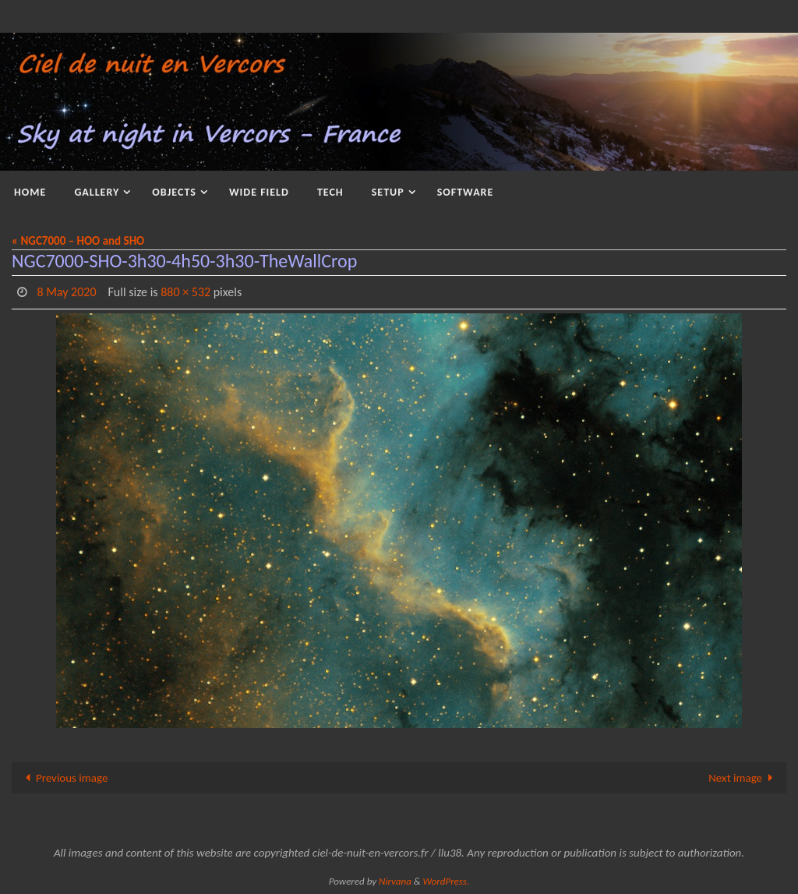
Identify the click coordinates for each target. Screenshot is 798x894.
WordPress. (446, 881)
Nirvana (395, 881)
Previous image (63, 778)
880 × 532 (185, 291)
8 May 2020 (66, 291)
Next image (743, 778)
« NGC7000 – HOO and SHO (78, 241)
